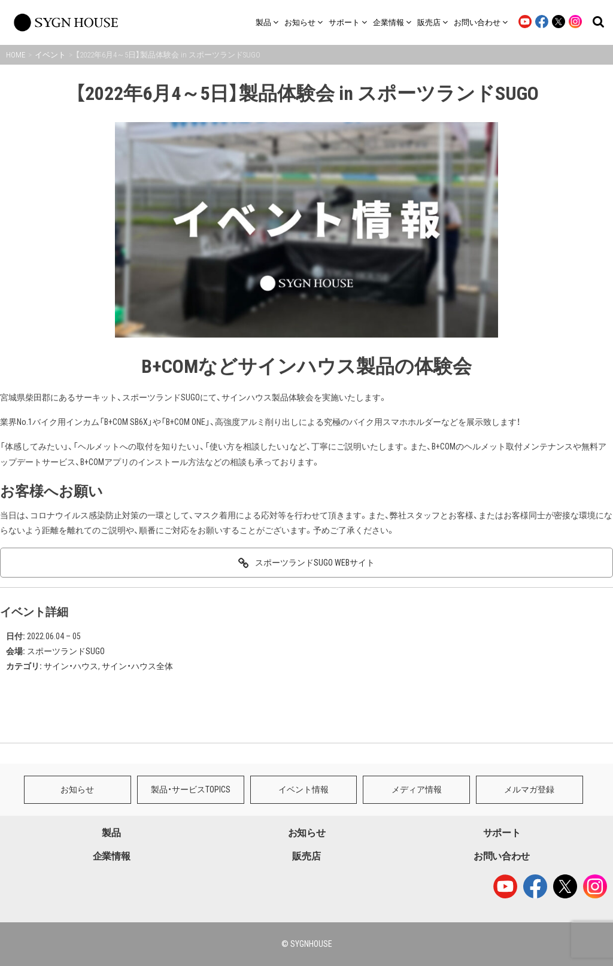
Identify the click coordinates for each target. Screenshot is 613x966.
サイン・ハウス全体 (137, 666)
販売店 (306, 856)
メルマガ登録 (529, 789)
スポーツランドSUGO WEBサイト (315, 562)
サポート (502, 833)
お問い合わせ (502, 856)
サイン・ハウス (71, 666)
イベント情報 (303, 789)
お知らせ (77, 789)
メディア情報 (417, 789)
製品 (111, 833)
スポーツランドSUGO (66, 651)
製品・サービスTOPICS (190, 789)
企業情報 (112, 856)
